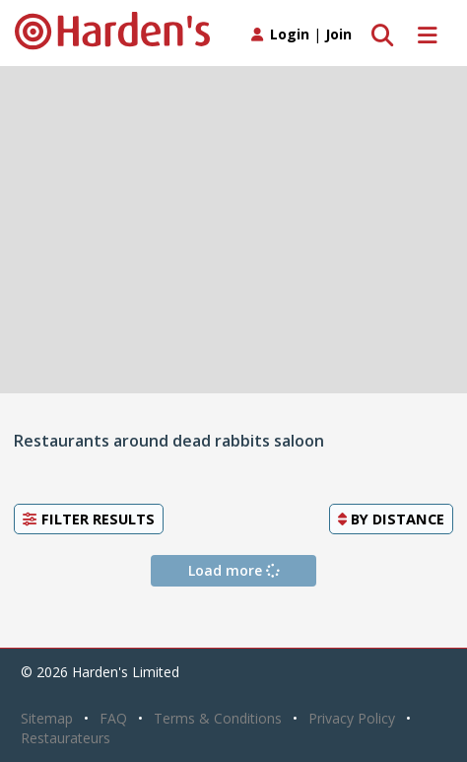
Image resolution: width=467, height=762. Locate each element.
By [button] (391, 518)
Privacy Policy (351, 718)
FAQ (113, 718)
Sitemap (47, 718)
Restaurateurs (65, 737)
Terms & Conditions (218, 718)
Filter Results (89, 518)
